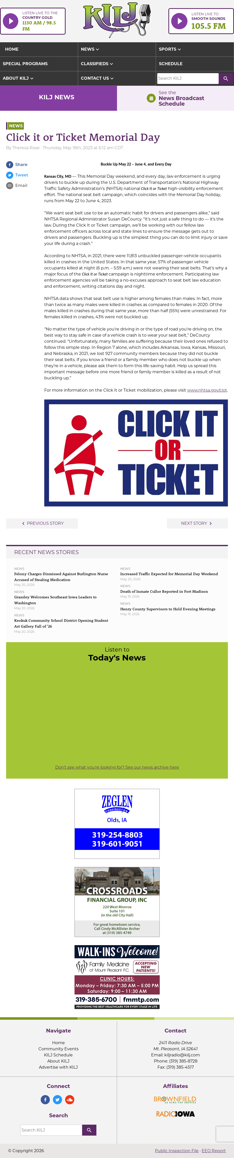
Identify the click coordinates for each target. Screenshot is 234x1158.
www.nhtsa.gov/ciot (207, 390)
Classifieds (97, 64)
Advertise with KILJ (58, 1067)
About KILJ (19, 78)
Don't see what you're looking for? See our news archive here (117, 767)
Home (58, 1042)
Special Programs (25, 63)
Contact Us (98, 78)
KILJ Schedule (58, 1055)
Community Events (58, 1048)
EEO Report (214, 1150)
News (90, 49)
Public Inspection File (177, 1150)
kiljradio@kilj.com (182, 1055)
